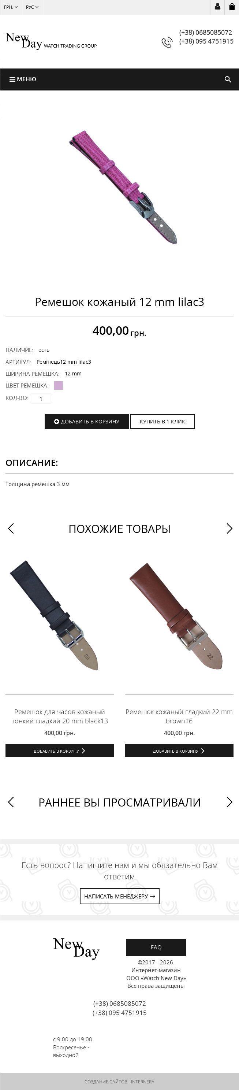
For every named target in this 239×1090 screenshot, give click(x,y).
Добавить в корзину (90, 421)
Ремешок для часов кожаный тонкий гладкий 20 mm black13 (60, 716)
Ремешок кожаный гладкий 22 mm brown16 (179, 716)
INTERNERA (142, 1082)
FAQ (156, 947)
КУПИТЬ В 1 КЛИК (162, 421)
